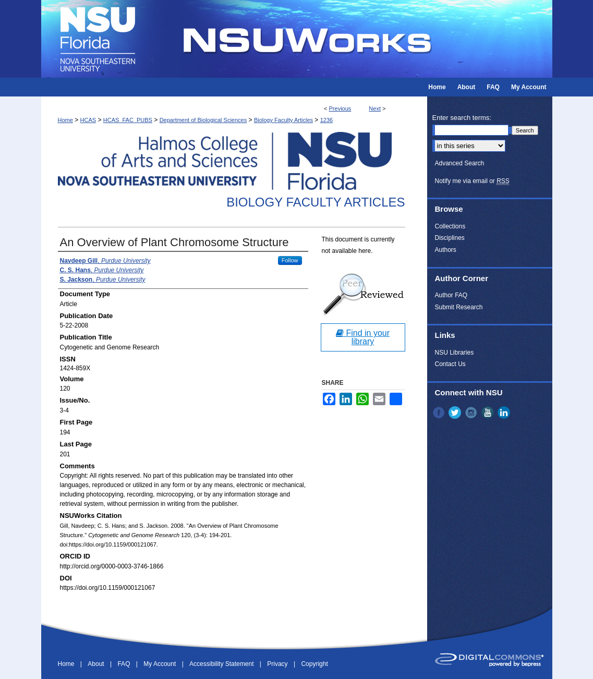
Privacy (278, 664)
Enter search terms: (461, 118)
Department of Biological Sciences (203, 120)
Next (375, 108)
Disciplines (450, 237)
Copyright (314, 664)
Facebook (439, 412)
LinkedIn (505, 412)
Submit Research (459, 307)
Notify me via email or (472, 181)
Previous (340, 108)
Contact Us (450, 364)
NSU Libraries (454, 352)
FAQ (124, 664)
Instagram (472, 412)
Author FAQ (451, 295)
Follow (290, 260)
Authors (445, 249)
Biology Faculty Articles (283, 120)
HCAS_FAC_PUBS (127, 120)
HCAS (88, 120)
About (97, 664)
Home (65, 120)
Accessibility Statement (222, 664)
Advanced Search (460, 163)
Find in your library (363, 337)
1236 (326, 120)
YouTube (488, 412)
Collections (450, 226)
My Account (160, 664)
